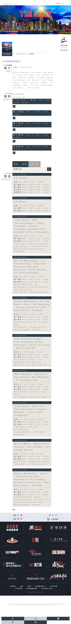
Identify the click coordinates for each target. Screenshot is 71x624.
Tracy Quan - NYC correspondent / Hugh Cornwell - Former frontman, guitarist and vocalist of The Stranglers (32, 226)
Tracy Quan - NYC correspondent (31, 244)
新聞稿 (13, 586)
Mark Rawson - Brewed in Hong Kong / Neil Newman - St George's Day (31, 377)
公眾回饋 (54, 519)
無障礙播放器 (32, 588)
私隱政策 (19, 588)
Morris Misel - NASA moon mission (31, 461)
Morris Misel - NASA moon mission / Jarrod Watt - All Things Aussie (32, 447)
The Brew (18, 97)
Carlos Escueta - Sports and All (30, 365)
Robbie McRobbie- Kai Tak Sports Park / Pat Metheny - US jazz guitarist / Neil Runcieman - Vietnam (32, 306)
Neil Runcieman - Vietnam (27, 330)
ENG (57, 3)
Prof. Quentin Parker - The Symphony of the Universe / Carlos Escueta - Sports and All (31, 343)
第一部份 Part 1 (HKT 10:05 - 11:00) (31, 185)
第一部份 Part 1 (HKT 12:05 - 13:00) (31, 208)
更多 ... (14, 510)
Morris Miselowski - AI (25, 284)
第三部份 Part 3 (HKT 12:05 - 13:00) (31, 190)
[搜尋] (63, 3)
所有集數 (7, 54)
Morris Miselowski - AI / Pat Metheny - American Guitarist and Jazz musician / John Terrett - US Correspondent (31, 267)
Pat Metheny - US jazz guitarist (30, 327)
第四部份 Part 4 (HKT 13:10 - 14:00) (31, 192)
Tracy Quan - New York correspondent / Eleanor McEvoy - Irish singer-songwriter (30, 410)
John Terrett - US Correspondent (31, 292)
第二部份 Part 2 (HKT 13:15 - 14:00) (31, 211)
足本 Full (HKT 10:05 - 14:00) (28, 182)
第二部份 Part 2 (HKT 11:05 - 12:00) (31, 187)
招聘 (22, 586)
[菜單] (68, 3)
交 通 (19, 515)
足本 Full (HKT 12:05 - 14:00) (28, 206)
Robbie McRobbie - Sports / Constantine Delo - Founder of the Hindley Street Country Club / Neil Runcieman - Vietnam (32, 479)
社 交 (54, 515)
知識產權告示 (41, 586)
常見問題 (54, 586)
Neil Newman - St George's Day (30, 397)
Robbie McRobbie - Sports (27, 497)
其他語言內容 (47, 588)
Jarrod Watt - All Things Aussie (30, 464)
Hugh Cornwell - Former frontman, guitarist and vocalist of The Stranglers (32, 249)
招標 (30, 586)
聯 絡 (19, 519)
